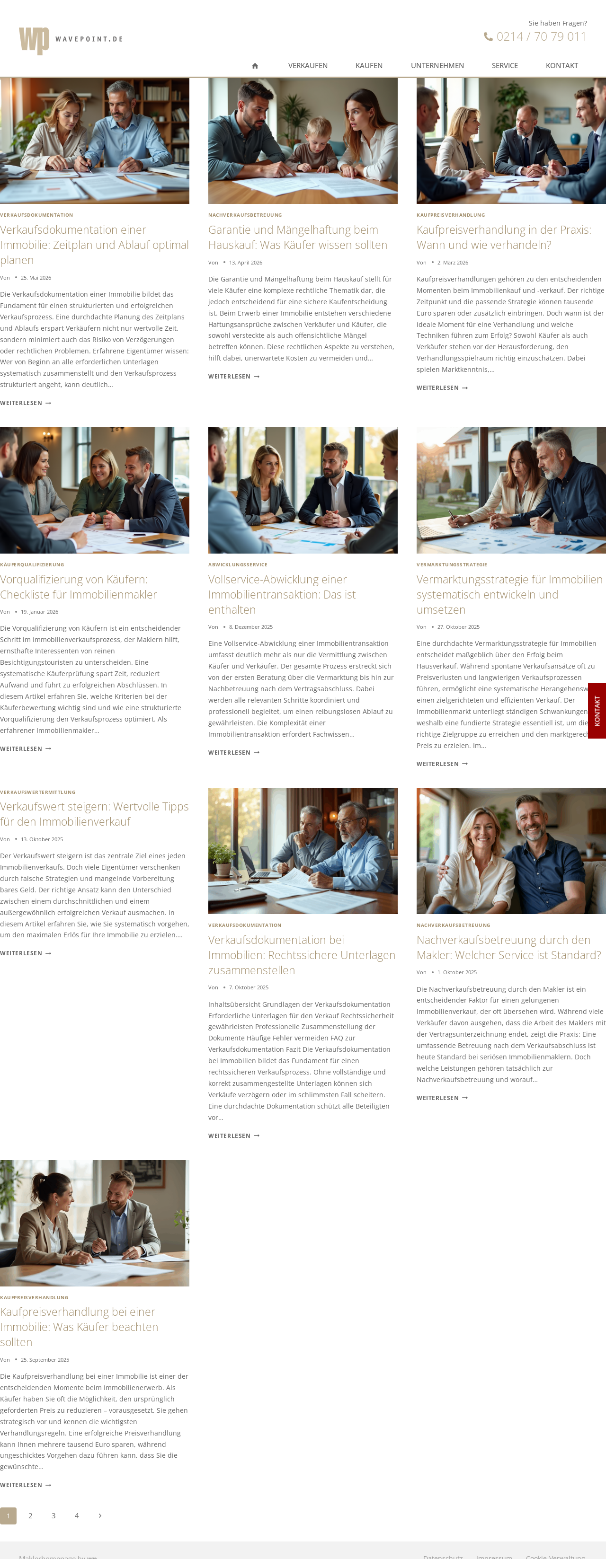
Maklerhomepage (46, 1541)
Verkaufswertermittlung (37, 784)
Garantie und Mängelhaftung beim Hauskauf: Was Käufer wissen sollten (300, 242)
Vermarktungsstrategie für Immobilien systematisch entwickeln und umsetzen (487, 587)
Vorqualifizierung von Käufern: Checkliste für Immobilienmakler (86, 580)
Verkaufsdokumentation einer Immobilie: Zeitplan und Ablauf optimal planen (82, 242)
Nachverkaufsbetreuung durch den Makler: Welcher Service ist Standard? (511, 945)
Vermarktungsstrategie (452, 560)
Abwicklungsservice (237, 560)
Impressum (489, 1541)
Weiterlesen (22, 399)
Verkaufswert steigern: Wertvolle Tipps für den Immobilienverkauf (87, 805)
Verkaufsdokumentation (36, 214)
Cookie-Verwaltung (553, 1541)
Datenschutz (433, 1541)
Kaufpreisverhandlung (451, 214)
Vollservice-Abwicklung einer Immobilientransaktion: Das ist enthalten (289, 587)
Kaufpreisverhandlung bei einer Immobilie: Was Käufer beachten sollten (87, 1313)
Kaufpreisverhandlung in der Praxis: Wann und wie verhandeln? (509, 235)
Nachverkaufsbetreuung (245, 214)
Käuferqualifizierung (32, 560)
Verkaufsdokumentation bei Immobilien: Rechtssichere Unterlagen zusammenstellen (287, 945)
